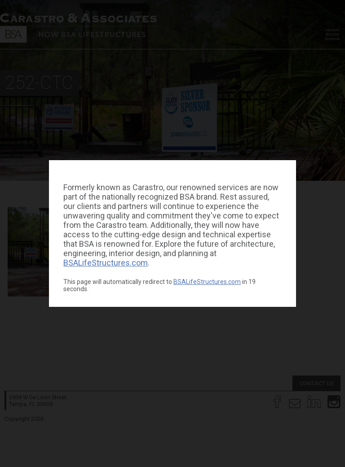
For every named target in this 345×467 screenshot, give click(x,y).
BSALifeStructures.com (105, 262)
